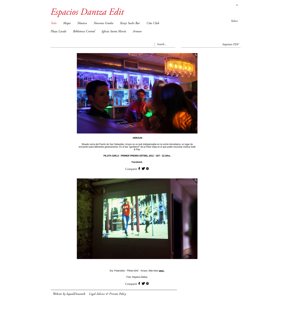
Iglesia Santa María (114, 31)
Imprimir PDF (230, 44)
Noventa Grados (103, 23)
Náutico (82, 23)
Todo (53, 23)
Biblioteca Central (84, 31)
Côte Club (152, 23)
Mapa (67, 23)
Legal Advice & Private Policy (107, 294)
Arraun (137, 31)
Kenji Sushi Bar (130, 23)
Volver (234, 21)
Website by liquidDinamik (69, 294)
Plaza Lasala (58, 31)
